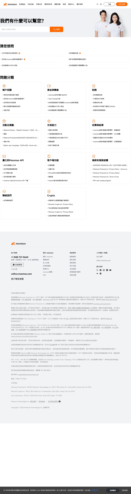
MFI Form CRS (48, 300)
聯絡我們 (7, 195)
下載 (109, 4)
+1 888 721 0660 (19, 257)
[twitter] (97, 270)
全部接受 (113, 490)
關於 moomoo (48, 257)
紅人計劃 (46, 263)
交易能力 (51, 125)
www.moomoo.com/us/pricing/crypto (24, 336)
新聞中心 (46, 269)
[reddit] (100, 273)
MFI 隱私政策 (26, 300)
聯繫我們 (46, 260)
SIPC (88, 297)
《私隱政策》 (94, 490)
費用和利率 (48, 4)
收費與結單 (98, 125)
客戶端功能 (53, 160)
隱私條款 (33, 401)
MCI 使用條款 (20, 330)
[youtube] (110, 270)
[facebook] (100, 270)
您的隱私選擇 (53, 401)
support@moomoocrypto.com (28, 374)
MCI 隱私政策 (95, 327)
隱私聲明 (73, 263)
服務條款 (73, 257)
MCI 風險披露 (31, 330)
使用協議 (42, 401)
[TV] (97, 273)
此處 (52, 345)
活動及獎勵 (8, 125)
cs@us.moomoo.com (21, 273)
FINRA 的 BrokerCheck (109, 300)
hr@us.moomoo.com (103, 260)
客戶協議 (73, 266)
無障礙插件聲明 (75, 272)
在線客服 (18, 265)
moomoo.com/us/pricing (101, 304)
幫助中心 (71, 4)
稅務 (94, 89)
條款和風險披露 (100, 160)
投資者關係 (47, 266)
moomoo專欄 (47, 272)
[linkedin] (107, 270)
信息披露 (73, 269)
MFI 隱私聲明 (37, 300)
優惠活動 (57, 4)
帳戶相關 (7, 89)
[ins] (104, 270)
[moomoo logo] (10, 4)
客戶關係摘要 (17, 278)
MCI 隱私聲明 (106, 327)
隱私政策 (73, 260)
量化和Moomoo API (13, 160)
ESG (44, 275)
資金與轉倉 (53, 89)
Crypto (51, 195)
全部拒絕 (125, 490)
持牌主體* (73, 275)
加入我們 (99, 257)
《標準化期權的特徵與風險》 (81, 308)
